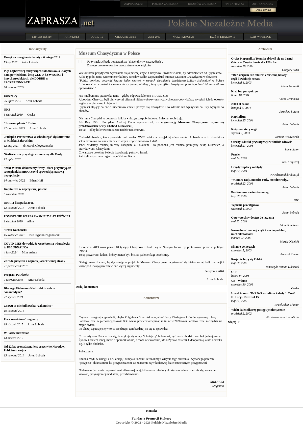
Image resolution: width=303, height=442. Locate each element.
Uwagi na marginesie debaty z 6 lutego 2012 (32, 57)
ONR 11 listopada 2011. (19, 202)
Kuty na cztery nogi (244, 129)
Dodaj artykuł (263, 9)
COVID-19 (97, 36)
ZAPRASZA (165, 3)
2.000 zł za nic (240, 104)
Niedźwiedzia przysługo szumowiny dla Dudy (33, 154)
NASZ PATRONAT (184, 36)
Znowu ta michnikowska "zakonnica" (28, 305)
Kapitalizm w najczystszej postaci (25, 189)
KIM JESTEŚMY (42, 36)
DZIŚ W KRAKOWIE (222, 36)
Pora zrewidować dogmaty (21, 319)
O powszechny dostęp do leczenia (252, 217)
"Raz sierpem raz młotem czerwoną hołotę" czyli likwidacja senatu (259, 77)
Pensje (235, 154)
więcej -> (234, 322)
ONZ (7, 109)
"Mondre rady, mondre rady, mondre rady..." (260, 179)
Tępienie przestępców (245, 205)
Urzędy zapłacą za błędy (246, 167)
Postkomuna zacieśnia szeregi (250, 192)
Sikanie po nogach (243, 246)
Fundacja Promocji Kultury (151, 418)
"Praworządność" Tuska (20, 123)
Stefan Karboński (15, 230)
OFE (234, 272)
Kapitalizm (238, 116)
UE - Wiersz (239, 280)
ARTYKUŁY (72, 36)
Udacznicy (10, 96)
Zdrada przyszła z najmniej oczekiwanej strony (34, 261)
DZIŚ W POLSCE (260, 36)
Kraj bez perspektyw (244, 91)
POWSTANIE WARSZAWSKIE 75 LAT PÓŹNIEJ (37, 216)
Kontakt (151, 410)
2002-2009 (154, 36)
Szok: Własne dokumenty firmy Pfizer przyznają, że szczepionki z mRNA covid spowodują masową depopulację (37, 171)
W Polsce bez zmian (16, 333)
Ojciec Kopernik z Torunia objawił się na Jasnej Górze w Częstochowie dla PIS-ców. (262, 60)
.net (133, 3)
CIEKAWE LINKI (125, 36)
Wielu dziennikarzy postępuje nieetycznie (258, 309)
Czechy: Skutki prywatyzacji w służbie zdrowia (261, 142)
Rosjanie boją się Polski (246, 259)
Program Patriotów (16, 274)
